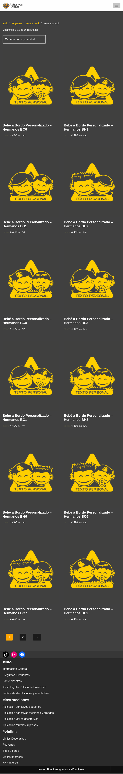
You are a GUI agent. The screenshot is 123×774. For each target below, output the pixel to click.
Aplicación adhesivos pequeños (22, 707)
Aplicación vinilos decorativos (20, 719)
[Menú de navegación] (116, 5)
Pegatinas (17, 23)
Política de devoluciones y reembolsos (26, 694)
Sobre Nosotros (12, 682)
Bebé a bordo (33, 23)
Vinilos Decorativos (14, 739)
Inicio (5, 23)
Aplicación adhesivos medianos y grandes (28, 713)
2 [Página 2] (23, 637)
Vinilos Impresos (13, 757)
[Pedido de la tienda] (24, 39)
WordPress (78, 770)
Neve (41, 770)
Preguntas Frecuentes (16, 675)
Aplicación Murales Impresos (20, 726)
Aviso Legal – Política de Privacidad (24, 688)
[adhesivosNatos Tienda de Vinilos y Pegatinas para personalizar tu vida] (14, 5)
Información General (15, 669)
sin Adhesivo (10, 764)
